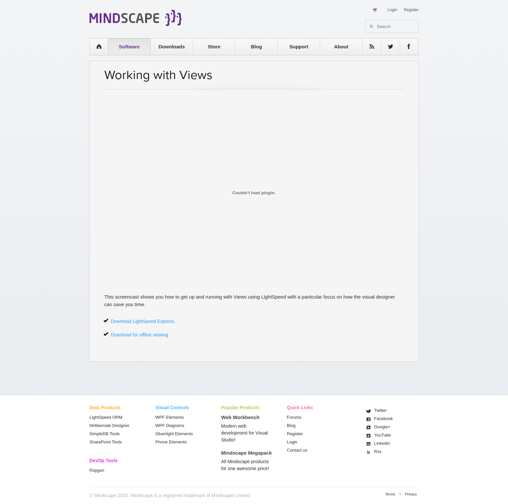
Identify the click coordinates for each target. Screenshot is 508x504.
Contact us (297, 450)
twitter (387, 46)
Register (411, 10)
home (95, 46)
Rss (377, 451)
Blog (256, 46)
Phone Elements (171, 441)
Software (129, 46)
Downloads (172, 46)
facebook (406, 46)
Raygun (96, 470)
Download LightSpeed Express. (143, 321)
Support (298, 46)
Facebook (383, 418)
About (341, 46)
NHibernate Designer (109, 425)
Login (392, 10)
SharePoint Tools (105, 441)
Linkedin (382, 443)
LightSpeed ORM (105, 417)
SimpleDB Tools (104, 433)
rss (368, 46)
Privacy (411, 494)
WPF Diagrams (169, 425)
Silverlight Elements (174, 433)
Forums (294, 417)
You (382, 435)
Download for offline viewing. (140, 334)
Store (214, 46)
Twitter (380, 410)
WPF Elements (169, 417)
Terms (390, 494)
